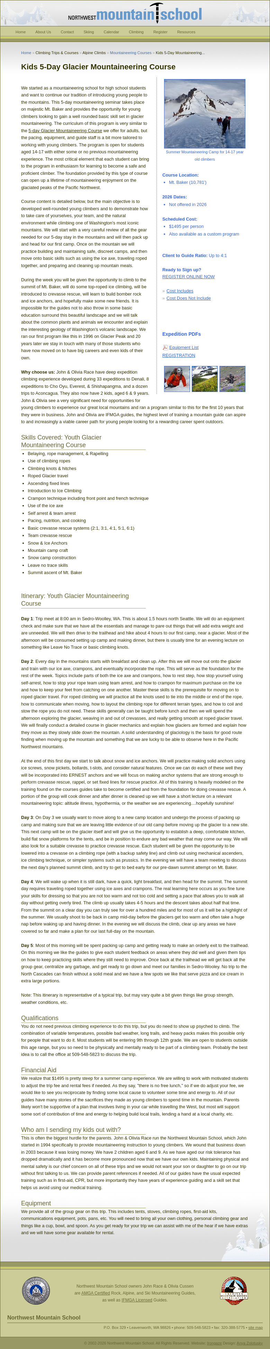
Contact (67, 32)
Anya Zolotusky (250, 1343)
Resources (186, 32)
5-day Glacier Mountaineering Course (65, 130)
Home (21, 32)
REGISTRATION (178, 355)
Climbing (136, 32)
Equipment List (184, 347)
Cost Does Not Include (188, 298)
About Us (43, 32)
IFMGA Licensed (137, 1300)
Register (160, 32)
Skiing (89, 32)
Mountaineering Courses (131, 53)
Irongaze (214, 1343)
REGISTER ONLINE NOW (188, 276)
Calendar (111, 32)
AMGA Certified (95, 1293)
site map (255, 1327)
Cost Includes (180, 290)
